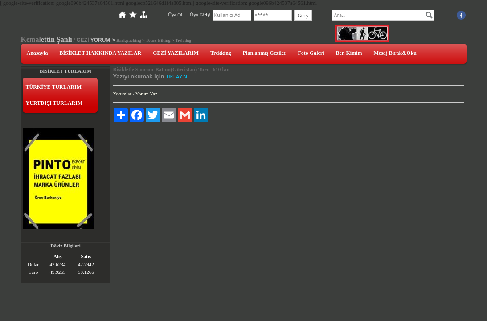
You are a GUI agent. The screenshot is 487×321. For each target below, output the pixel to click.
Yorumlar (122, 93)
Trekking (220, 53)
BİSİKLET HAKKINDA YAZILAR (101, 53)
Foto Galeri (311, 53)
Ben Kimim (349, 53)
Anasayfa (37, 53)
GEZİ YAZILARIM (176, 53)
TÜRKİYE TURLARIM (54, 87)
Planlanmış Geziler (264, 53)
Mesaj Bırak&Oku (395, 53)
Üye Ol (175, 14)
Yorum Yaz (146, 93)
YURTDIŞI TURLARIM (54, 103)
